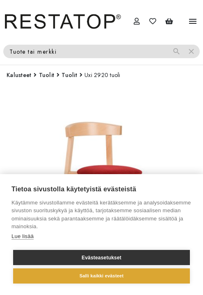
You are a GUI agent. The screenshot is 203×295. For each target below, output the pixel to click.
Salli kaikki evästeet (102, 275)
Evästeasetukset (101, 258)
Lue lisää (22, 236)
